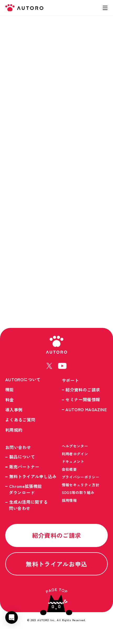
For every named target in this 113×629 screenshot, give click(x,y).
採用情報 (69, 500)
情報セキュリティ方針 (81, 484)
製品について (22, 456)
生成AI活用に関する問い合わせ (28, 505)
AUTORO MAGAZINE (86, 409)
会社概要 (69, 469)
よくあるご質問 (20, 419)
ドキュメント (73, 461)
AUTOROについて (23, 379)
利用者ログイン (75, 453)
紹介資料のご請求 (82, 389)
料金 (9, 399)
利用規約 (13, 430)
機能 (9, 389)
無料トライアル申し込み (32, 476)
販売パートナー (24, 466)
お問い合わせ (18, 447)
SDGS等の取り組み (78, 492)
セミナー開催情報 (82, 399)
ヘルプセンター (75, 445)
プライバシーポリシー (81, 477)
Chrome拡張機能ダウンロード (25, 489)
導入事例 (13, 409)
